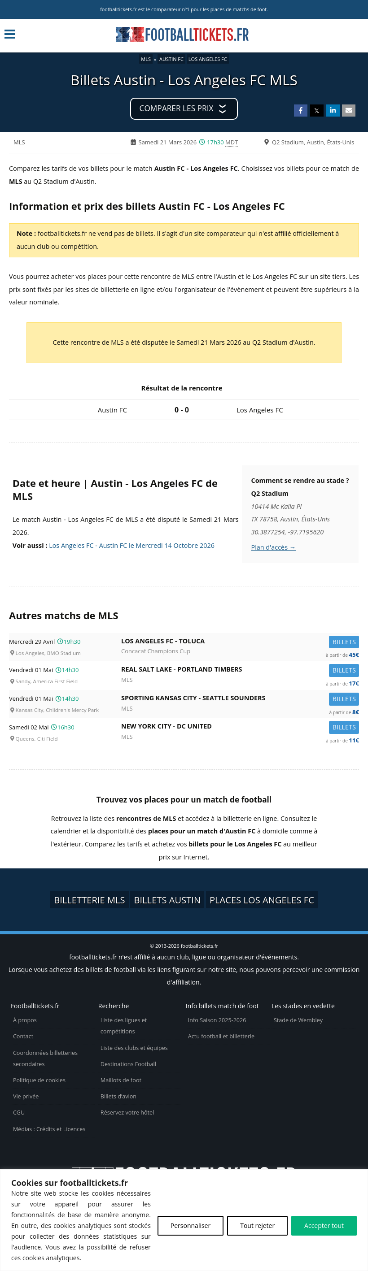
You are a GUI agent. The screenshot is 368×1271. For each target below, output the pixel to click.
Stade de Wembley (298, 1020)
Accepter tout (324, 1225)
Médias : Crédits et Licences (49, 1129)
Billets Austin (167, 900)
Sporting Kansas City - (240, 700)
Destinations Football (128, 1064)
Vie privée (26, 1096)
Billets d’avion (118, 1096)
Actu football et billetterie (221, 1036)
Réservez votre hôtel (127, 1112)
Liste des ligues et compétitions (124, 1025)
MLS (146, 59)
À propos (25, 1020)
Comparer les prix (177, 108)
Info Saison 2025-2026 (217, 1020)
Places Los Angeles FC (262, 900)
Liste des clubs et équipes (134, 1048)
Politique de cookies (39, 1080)
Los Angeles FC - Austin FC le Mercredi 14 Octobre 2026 (132, 545)
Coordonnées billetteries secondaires (45, 1058)
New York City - (240, 728)
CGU (19, 1112)
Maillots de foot (121, 1080)
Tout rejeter (257, 1225)
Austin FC (171, 59)
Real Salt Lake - (240, 671)
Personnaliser (190, 1225)
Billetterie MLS (89, 900)
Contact (23, 1036)
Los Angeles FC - (240, 643)
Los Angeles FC (207, 59)
